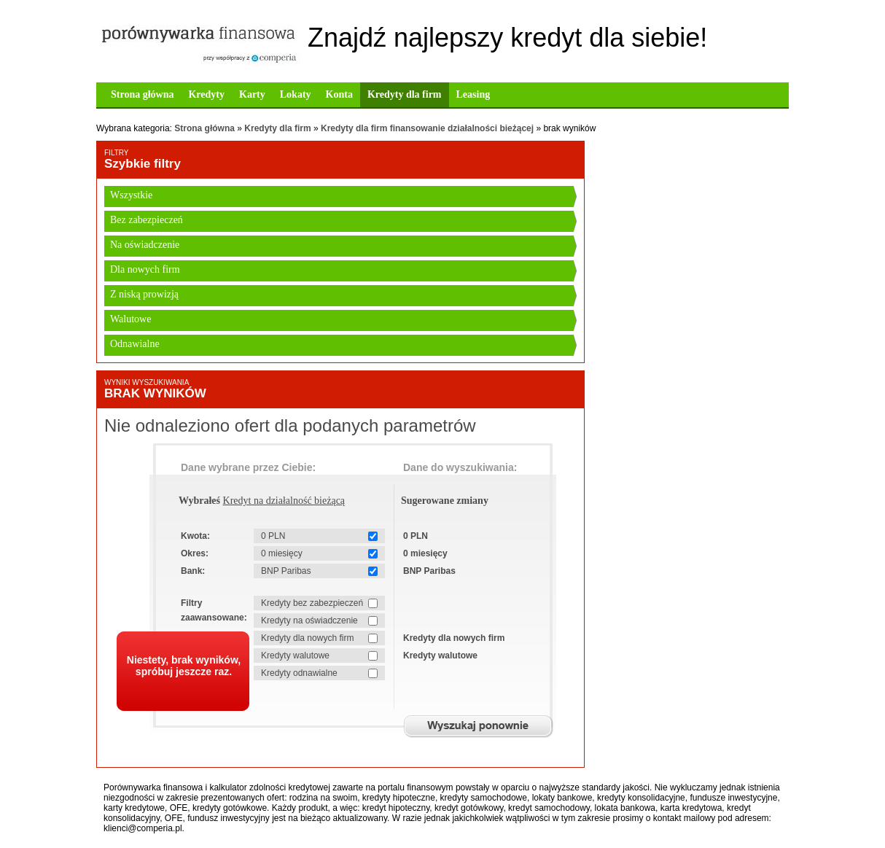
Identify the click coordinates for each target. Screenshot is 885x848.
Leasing (473, 94)
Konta (339, 94)
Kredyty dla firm (404, 94)
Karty (252, 94)
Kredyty (206, 94)
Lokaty (295, 94)
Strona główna (142, 94)
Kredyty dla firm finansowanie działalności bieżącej (427, 128)
